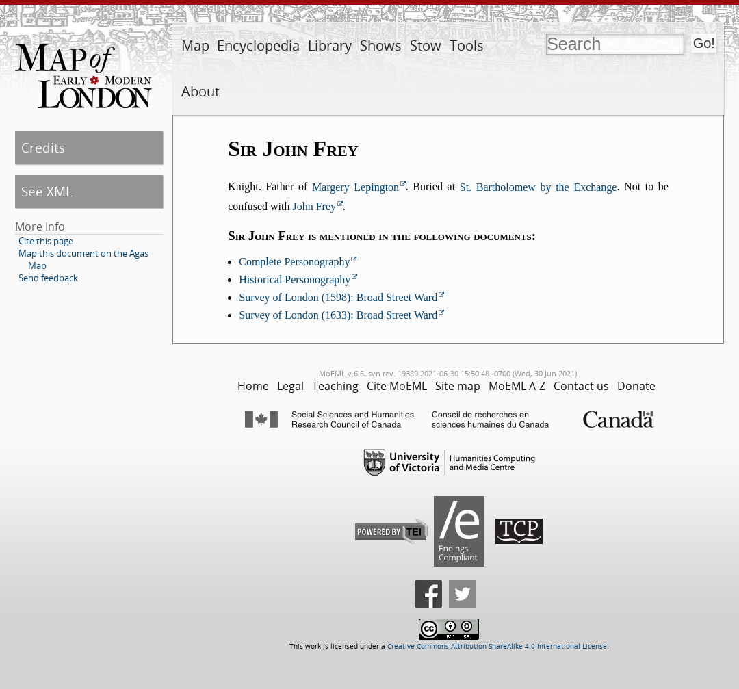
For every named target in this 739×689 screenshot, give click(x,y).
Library (330, 45)
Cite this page (45, 241)
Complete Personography (294, 262)
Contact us (581, 385)
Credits (43, 147)
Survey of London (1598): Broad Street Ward (338, 297)
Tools (467, 45)
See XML (47, 191)
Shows (381, 45)
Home (253, 385)
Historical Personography (294, 279)
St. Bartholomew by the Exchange (538, 187)
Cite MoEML (397, 385)
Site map (457, 385)
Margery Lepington (355, 187)
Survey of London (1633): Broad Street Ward (338, 315)
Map (195, 45)
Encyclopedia (258, 45)
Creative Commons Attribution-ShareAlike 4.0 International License (497, 646)
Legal (290, 385)
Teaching (335, 385)
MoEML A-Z (517, 385)
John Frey (314, 206)
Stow (425, 45)
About (200, 91)
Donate (636, 385)
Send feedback (48, 278)
